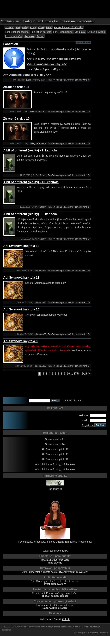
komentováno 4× (82, 80)
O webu (9, 27)
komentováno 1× (82, 207)
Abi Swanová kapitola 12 (21, 246)
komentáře (103, 633)
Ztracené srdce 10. (16, 118)
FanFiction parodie (41, 31)
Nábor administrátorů (55, 608)
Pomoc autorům (13, 36)
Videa (41, 27)
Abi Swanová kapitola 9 (20, 341)
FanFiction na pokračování (68, 27)
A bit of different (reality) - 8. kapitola (30, 214)
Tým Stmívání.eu (22, 627)
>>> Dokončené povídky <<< (46, 64)
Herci (49, 27)
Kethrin (42, 175)
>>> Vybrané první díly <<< (45, 69)
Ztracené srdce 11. (16, 87)
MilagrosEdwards (38, 112)
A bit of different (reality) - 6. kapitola (55, 464)
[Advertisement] (55, 8)
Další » (86, 373)
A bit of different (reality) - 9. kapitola (30, 150)
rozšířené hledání (71, 400)
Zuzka (28, 80)
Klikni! (66, 619)
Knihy (25, 27)
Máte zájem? (55, 562)
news (86, 633)
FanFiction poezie (63, 31)
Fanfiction (10, 44)
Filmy (33, 27)
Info (18, 27)
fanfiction (94, 633)
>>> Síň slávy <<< (39, 58)
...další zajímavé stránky (55, 550)
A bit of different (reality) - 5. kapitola (55, 469)
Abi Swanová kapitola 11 (21, 277)
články (80, 633)
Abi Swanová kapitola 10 (21, 309)
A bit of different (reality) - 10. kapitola (30, 182)
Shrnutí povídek (96, 31)
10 (68, 373)
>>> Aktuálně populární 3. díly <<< (27, 74)
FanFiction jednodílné (17, 31)
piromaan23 (40, 271)
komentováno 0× (82, 112)
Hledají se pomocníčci (55, 596)
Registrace (88, 425)
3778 (77, 373)
